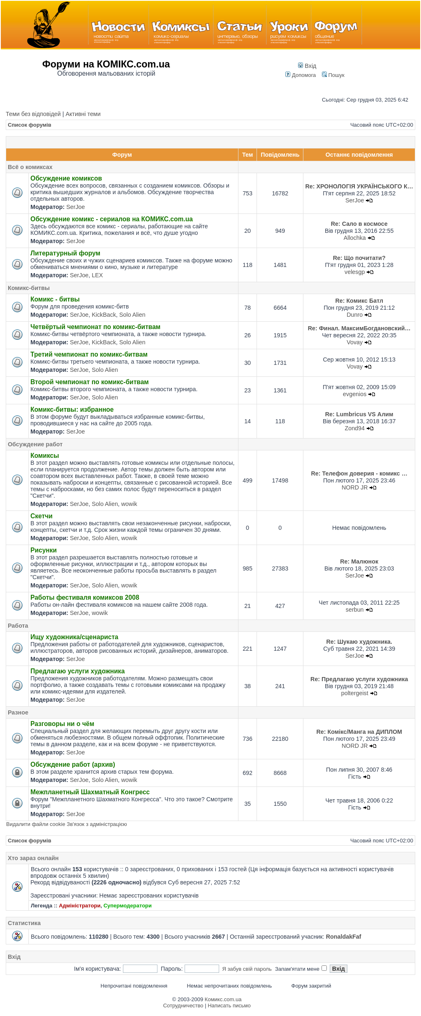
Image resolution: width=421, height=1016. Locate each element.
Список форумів (29, 125)
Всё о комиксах (30, 167)
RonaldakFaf (343, 936)
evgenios (354, 394)
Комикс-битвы (29, 288)
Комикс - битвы (55, 299)
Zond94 (355, 428)
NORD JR (355, 487)
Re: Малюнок (359, 561)
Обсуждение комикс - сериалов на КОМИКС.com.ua (111, 219)
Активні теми (82, 114)
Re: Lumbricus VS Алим (359, 414)
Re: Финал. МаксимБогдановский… (359, 328)
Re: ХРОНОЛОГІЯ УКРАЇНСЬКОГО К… (359, 186)
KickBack (104, 314)
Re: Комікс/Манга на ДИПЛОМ (359, 731)
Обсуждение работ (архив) (72, 764)
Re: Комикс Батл (359, 300)
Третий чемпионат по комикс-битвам (89, 354)
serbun (355, 609)
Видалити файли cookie (35, 824)
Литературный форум (65, 253)
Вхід (307, 66)
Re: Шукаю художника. (359, 641)
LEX (97, 275)
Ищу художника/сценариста (74, 636)
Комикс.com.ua (223, 999)
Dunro (355, 314)
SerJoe (75, 207)
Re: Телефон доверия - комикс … (359, 473)
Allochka (355, 237)
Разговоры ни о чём (62, 723)
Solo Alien (132, 314)
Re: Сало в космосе (359, 223)
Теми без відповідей (33, 114)
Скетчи (41, 516)
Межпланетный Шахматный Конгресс (90, 792)
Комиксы (44, 455)
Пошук (333, 75)
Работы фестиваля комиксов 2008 (84, 597)
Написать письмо (229, 1005)
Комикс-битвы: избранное (72, 409)
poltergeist (354, 693)
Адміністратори (79, 905)
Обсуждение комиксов (66, 178)
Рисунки (43, 550)
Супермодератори (128, 905)
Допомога (300, 75)
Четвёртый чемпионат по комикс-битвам (95, 326)
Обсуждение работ (35, 444)
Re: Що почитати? (359, 258)
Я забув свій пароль (246, 969)
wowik (129, 504)
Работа (18, 625)
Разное (18, 712)
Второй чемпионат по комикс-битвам (89, 381)
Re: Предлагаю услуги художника (359, 679)
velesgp (355, 272)
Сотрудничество (183, 1005)
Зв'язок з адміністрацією (97, 824)
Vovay (355, 342)
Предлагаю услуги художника (77, 671)
